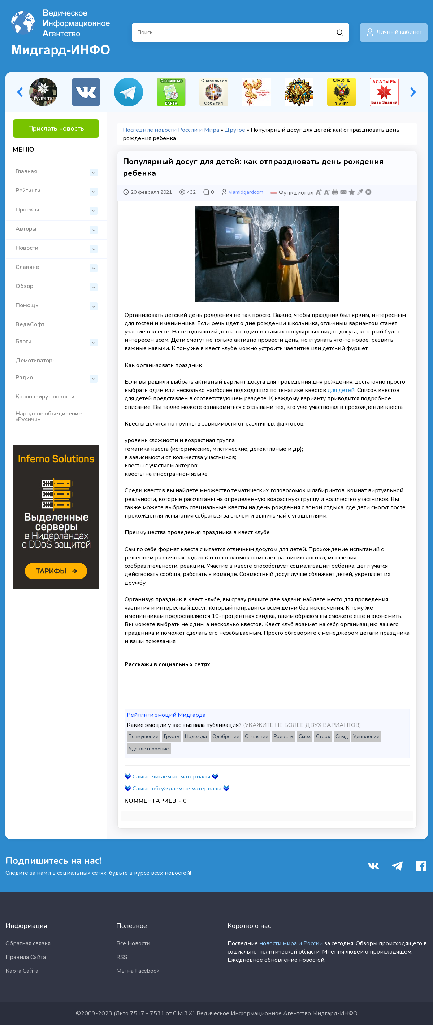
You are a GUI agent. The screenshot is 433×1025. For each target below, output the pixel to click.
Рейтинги (57, 191)
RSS (121, 957)
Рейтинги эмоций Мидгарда (166, 715)
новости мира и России (291, 943)
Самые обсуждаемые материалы (177, 789)
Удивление (366, 736)
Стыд (341, 736)
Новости (57, 248)
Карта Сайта (21, 971)
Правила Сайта (25, 957)
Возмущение (144, 736)
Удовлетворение (149, 748)
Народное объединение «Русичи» (49, 416)
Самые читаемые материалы (171, 777)
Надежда (196, 736)
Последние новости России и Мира (171, 130)
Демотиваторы (36, 361)
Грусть (171, 736)
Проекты (57, 210)
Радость (283, 736)
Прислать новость (56, 128)
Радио (57, 378)
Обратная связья (28, 943)
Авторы (57, 229)
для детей (341, 390)
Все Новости (133, 943)
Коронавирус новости (45, 397)
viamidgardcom (246, 192)
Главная (57, 171)
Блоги (57, 341)
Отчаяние (256, 736)
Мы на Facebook (138, 971)
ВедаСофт (30, 324)
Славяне (57, 267)
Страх (323, 736)
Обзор (57, 286)
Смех (305, 736)
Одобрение (225, 736)
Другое (235, 130)
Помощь (57, 305)
